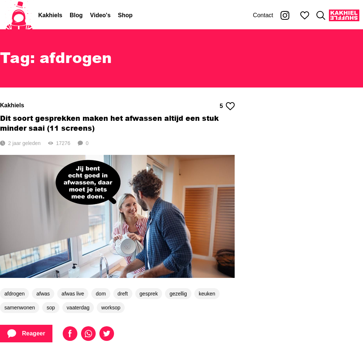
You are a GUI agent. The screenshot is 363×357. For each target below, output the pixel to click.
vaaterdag (78, 307)
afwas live (73, 294)
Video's (100, 15)
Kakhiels (50, 15)
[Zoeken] (321, 15)
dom (101, 294)
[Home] (19, 15)
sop (51, 307)
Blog (76, 15)
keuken (207, 294)
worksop (110, 307)
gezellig (178, 294)
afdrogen (14, 294)
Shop (125, 15)
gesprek (149, 294)
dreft (123, 294)
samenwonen (19, 307)
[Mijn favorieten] (305, 15)
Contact (263, 15)
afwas (43, 294)
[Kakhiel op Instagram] (285, 15)
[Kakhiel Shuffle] (344, 15)
